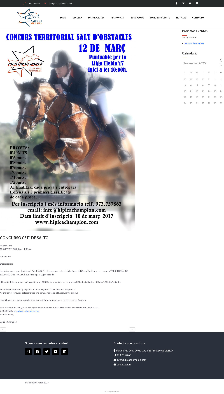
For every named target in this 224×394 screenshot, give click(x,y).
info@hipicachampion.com (131, 359)
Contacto (198, 17)
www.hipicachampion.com (26, 311)
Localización (124, 364)
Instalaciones (96, 17)
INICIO (63, 17)
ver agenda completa (194, 43)
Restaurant (117, 17)
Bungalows (137, 17)
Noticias (181, 17)
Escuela (77, 17)
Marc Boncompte (160, 17)
